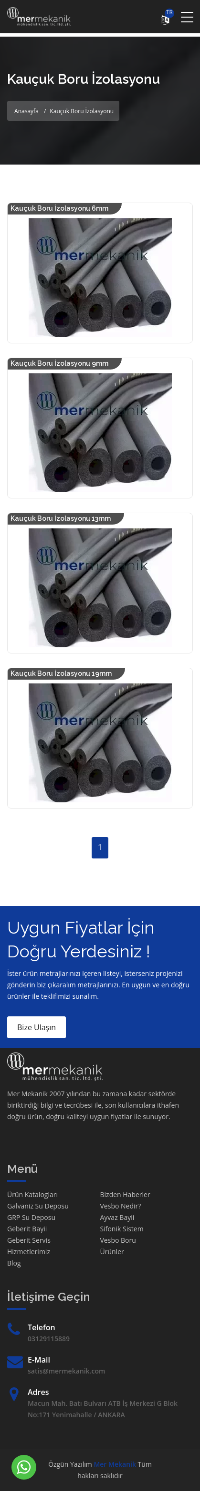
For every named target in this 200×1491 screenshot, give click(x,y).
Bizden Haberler (125, 1194)
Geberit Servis (29, 1240)
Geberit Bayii (27, 1228)
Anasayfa (26, 111)
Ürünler (112, 1251)
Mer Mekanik (115, 1464)
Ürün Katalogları (32, 1194)
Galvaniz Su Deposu (38, 1205)
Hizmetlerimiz (28, 1251)
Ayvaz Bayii (117, 1217)
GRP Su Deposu (31, 1217)
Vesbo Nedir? (120, 1205)
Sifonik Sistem (122, 1228)
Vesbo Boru (118, 1240)
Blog (14, 1262)
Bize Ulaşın (36, 1027)
